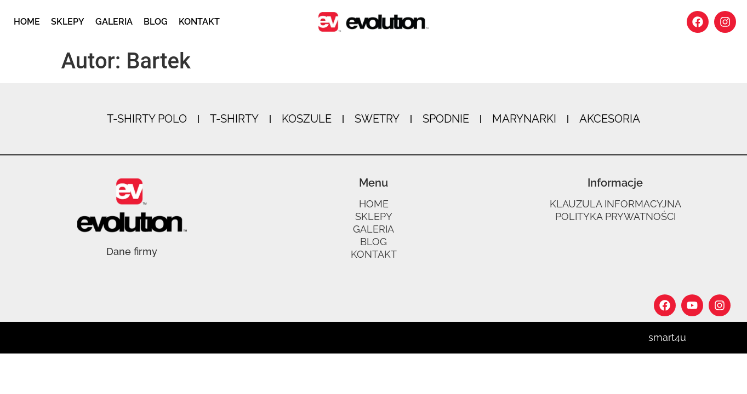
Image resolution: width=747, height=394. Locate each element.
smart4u (667, 337)
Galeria (114, 21)
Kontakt (199, 21)
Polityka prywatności (615, 217)
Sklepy (67, 21)
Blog (156, 21)
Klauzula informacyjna (615, 204)
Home (27, 21)
